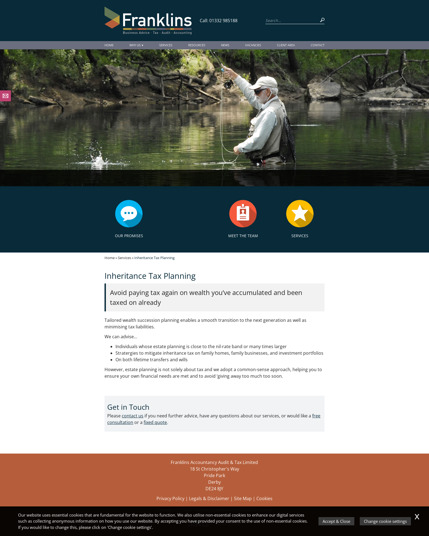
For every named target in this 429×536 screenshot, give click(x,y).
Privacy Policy (170, 498)
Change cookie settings (385, 521)
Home (109, 45)
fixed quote (155, 422)
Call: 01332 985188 (218, 21)
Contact (317, 45)
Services (165, 45)
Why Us (135, 45)
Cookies (264, 498)
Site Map (243, 498)
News (225, 45)
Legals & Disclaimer (209, 498)
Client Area (286, 45)
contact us (132, 416)
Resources (196, 45)
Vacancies (253, 45)
